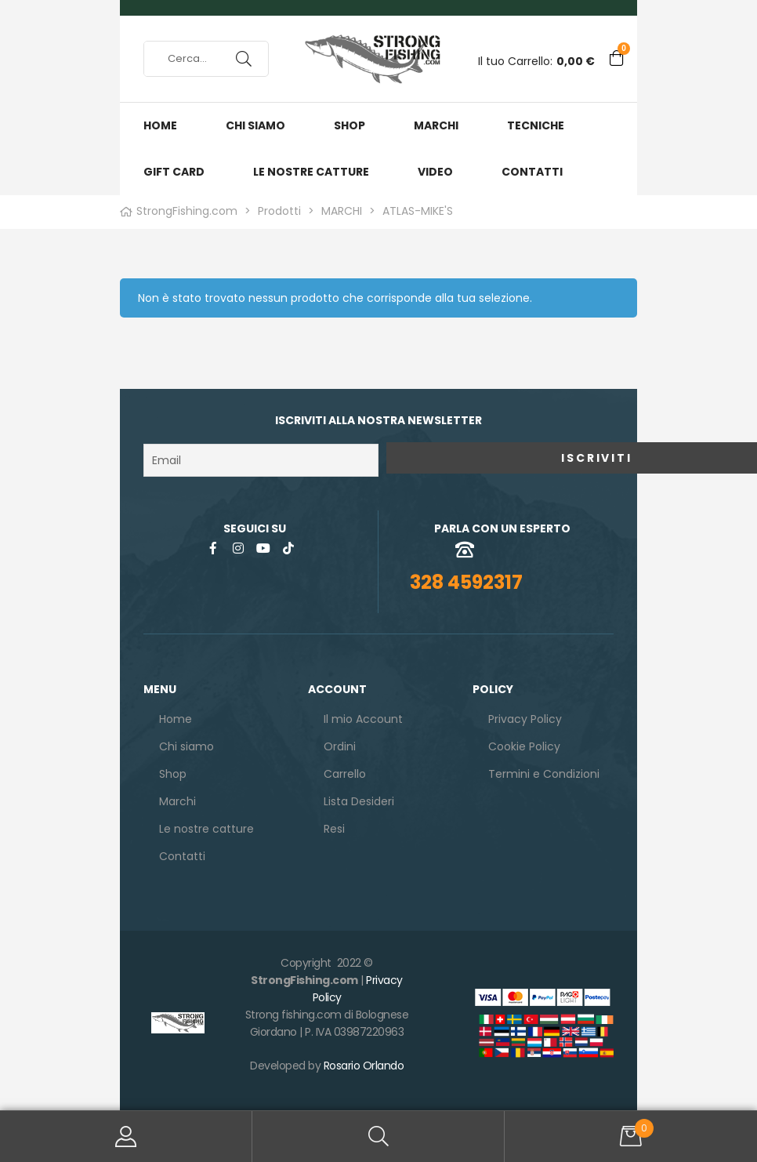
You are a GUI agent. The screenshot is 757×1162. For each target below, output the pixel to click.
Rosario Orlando (364, 1062)
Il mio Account (126, 1136)
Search (378, 1136)
